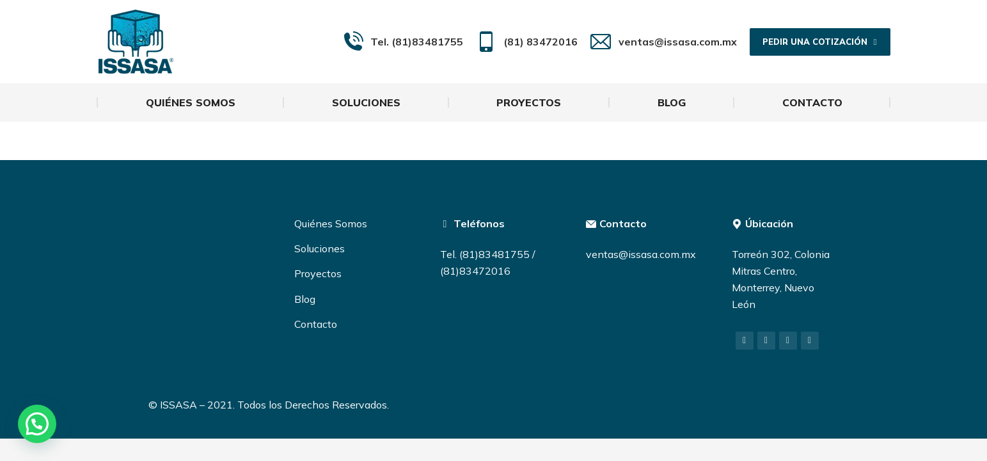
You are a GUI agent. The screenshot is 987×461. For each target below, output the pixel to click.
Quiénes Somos (330, 223)
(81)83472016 (475, 270)
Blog (304, 299)
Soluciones (319, 248)
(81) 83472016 (527, 41)
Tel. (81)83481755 (403, 41)
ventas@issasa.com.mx (663, 41)
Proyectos (318, 273)
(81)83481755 (494, 254)
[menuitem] (191, 102)
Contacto (315, 324)
